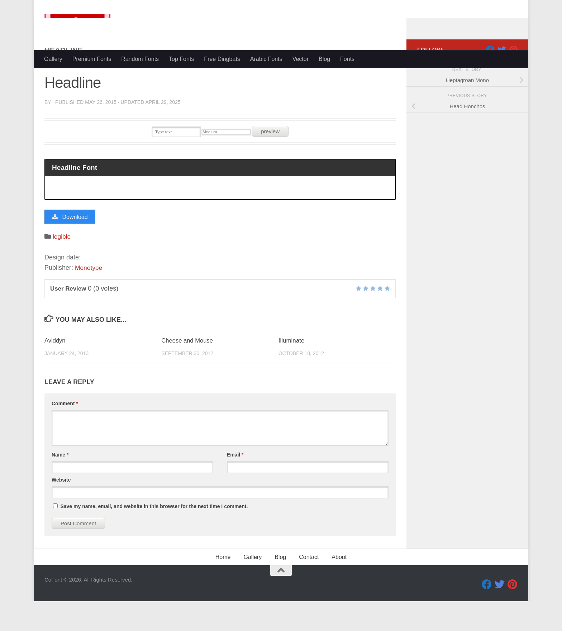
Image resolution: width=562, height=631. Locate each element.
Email (235, 484)
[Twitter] (501, 78)
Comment (65, 433)
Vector (300, 59)
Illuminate (291, 370)
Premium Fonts (91, 59)
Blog (324, 59)
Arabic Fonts (266, 59)
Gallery (53, 59)
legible (62, 266)
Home (223, 587)
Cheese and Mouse (187, 370)
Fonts (347, 59)
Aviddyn (55, 370)
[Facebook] (490, 78)
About (339, 587)
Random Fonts (140, 59)
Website (61, 509)
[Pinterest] (513, 78)
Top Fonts (181, 59)
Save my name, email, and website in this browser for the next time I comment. (154, 536)
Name (60, 484)
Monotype (89, 297)
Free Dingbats (222, 59)
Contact (309, 587)
